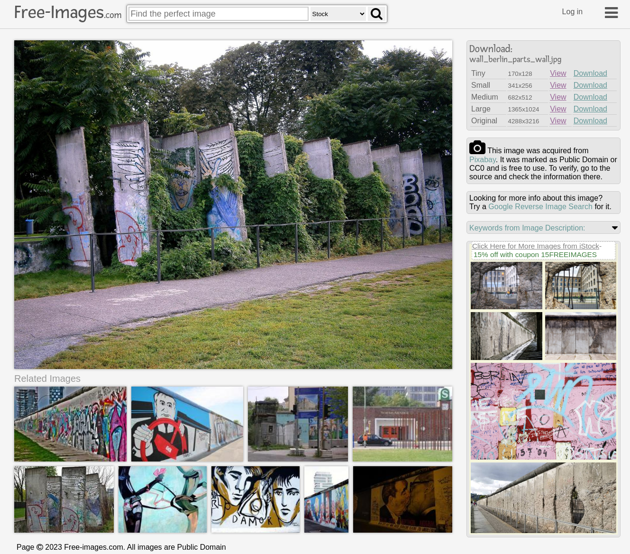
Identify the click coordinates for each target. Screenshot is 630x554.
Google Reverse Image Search (540, 207)
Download (590, 73)
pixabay (482, 160)
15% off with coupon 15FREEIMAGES (535, 254)
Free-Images (67, 12)
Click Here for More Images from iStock (535, 246)
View (558, 73)
